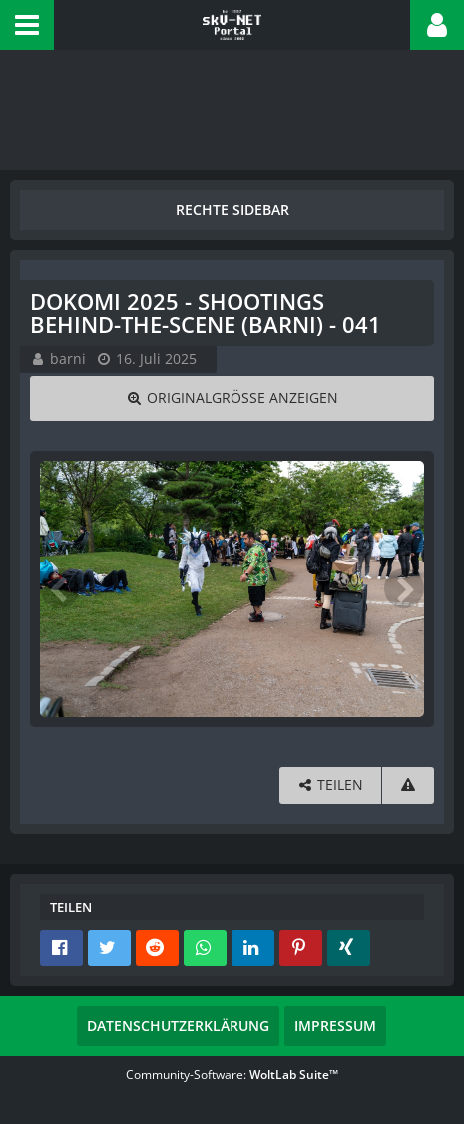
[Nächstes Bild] (404, 588)
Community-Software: (232, 1074)
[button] (27, 25)
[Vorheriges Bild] (60, 588)
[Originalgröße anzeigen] (232, 398)
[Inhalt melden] (408, 785)
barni (68, 358)
